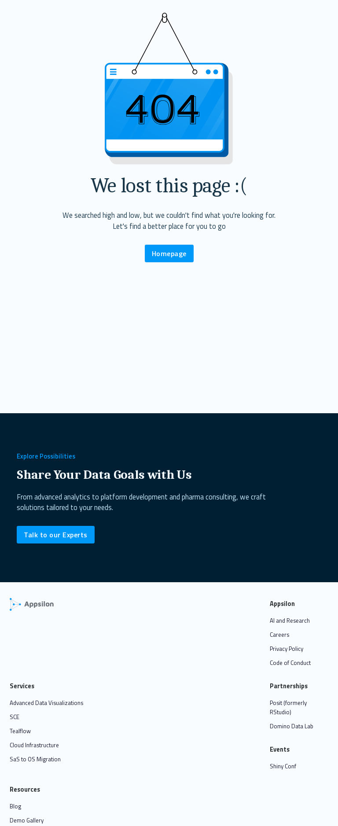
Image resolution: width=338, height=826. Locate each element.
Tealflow (20, 731)
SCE (14, 716)
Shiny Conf (283, 766)
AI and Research (290, 620)
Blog (15, 806)
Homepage (169, 253)
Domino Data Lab (291, 726)
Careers (279, 634)
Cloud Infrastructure (34, 745)
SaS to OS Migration (35, 759)
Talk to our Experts (56, 534)
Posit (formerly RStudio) (288, 707)
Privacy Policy (286, 648)
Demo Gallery (27, 820)
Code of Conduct (290, 662)
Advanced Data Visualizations (46, 702)
